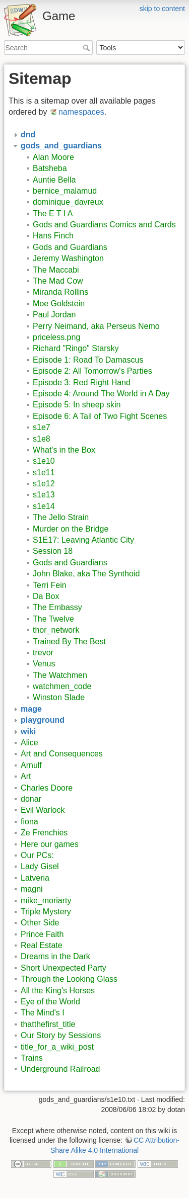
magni (32, 889)
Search (87, 47)
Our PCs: (37, 855)
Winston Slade (59, 697)
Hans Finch (53, 235)
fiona (29, 821)
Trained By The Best (69, 641)
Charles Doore (47, 788)
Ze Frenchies (44, 832)
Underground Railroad (60, 1069)
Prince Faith (42, 934)
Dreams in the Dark (55, 956)
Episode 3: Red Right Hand (82, 382)
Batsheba (50, 168)
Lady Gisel (40, 866)
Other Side (40, 922)
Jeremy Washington (68, 258)
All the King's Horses (58, 990)
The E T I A (53, 213)
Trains (32, 1058)
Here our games (50, 844)
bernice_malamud (65, 191)
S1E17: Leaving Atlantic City (83, 540)
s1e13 (44, 494)
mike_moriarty (46, 900)
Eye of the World (50, 1001)
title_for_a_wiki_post (57, 1047)
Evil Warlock (43, 810)
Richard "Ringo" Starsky (76, 348)
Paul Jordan (54, 314)
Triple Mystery (46, 911)
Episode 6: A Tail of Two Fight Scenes (100, 416)
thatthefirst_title (48, 1024)
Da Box (46, 596)
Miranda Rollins (60, 292)
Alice (29, 742)
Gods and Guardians (70, 247)
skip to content (162, 9)
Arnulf (31, 765)
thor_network (56, 630)
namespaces (81, 112)
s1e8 (41, 439)
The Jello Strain (61, 517)
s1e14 (44, 506)
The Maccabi (56, 270)
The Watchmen (60, 675)
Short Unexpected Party (63, 968)
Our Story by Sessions (61, 1035)
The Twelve (53, 619)
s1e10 (44, 460)
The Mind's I (43, 1012)
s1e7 (41, 427)
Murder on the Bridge (70, 529)
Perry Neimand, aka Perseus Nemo (96, 326)
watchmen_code (62, 686)
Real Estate (41, 945)
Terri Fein (50, 585)
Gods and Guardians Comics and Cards (104, 224)
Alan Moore (53, 157)
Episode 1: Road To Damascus (88, 360)
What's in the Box (64, 450)
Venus (44, 663)
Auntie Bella (54, 180)
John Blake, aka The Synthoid (86, 573)
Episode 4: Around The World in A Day (101, 393)
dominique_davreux (68, 202)
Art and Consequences (62, 753)
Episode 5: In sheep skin (76, 404)
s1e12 (44, 483)
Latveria (35, 878)
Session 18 (53, 551)
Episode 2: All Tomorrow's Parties (92, 371)
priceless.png (56, 337)
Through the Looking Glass (69, 979)
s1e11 (44, 472)
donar (31, 799)
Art (26, 776)
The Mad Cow (58, 281)
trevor (43, 652)
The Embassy (57, 607)
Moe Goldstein (59, 303)
